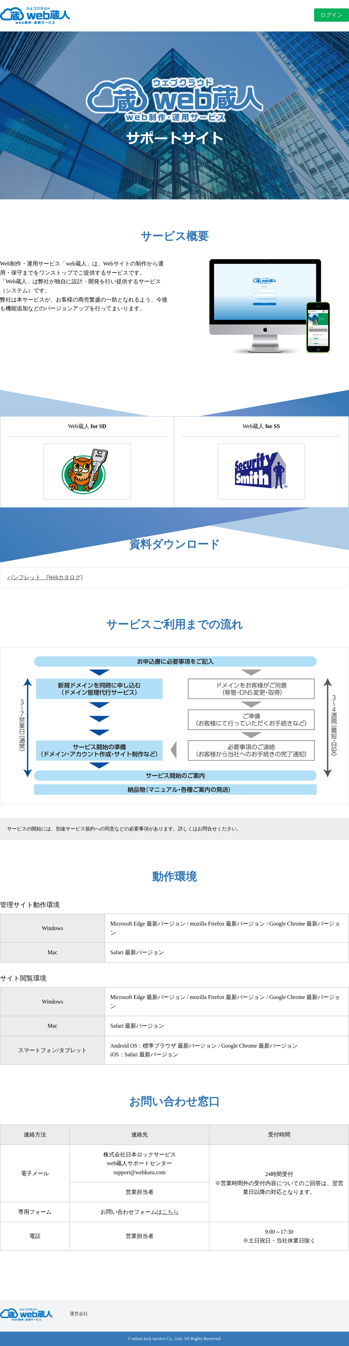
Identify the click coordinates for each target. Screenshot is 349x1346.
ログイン (331, 15)
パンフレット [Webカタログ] (45, 577)
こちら (170, 1212)
